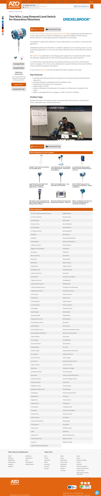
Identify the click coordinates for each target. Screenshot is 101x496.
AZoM (9, 456)
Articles (46, 458)
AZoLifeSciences (29, 464)
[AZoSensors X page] (27, 7)
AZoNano (10, 458)
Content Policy (80, 470)
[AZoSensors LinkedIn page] (23, 7)
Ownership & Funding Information (82, 473)
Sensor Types (64, 462)
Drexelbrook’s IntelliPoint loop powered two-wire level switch (48, 34)
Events (62, 458)
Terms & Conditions (82, 466)
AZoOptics (11, 464)
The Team (63, 470)
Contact (79, 462)
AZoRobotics (11, 460)
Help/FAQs (63, 466)
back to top (87, 478)
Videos (46, 462)
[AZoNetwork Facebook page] (25, 7)
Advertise (79, 464)
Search (78, 458)
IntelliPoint (36, 56)
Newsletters (63, 464)
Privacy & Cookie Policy (83, 468)
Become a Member (82, 460)
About (78, 456)
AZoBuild (10, 466)
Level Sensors (18, 11)
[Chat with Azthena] (97, 492)
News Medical (29, 462)
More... (90, 2)
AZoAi (26, 460)
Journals (46, 468)
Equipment (47, 460)
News (45, 456)
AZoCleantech (12, 462)
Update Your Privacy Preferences (20, 494)
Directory (46, 466)
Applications (63, 460)
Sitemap (62, 468)
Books (62, 456)
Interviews (47, 464)
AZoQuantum (29, 458)
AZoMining (28, 456)
